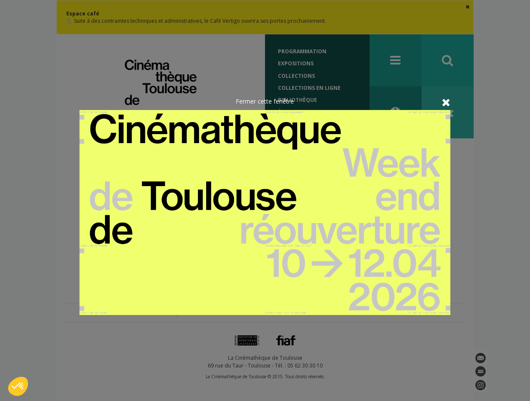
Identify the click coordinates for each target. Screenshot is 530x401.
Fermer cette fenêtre (265, 101)
